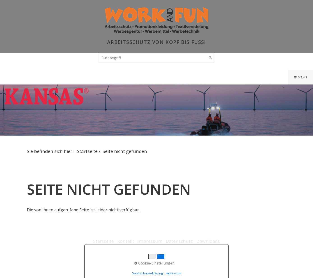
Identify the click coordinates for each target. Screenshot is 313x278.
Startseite (87, 151)
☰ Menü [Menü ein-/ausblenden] (300, 77)
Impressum (150, 241)
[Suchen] (210, 58)
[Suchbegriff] (156, 58)
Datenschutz (179, 241)
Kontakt (125, 241)
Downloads (208, 241)
